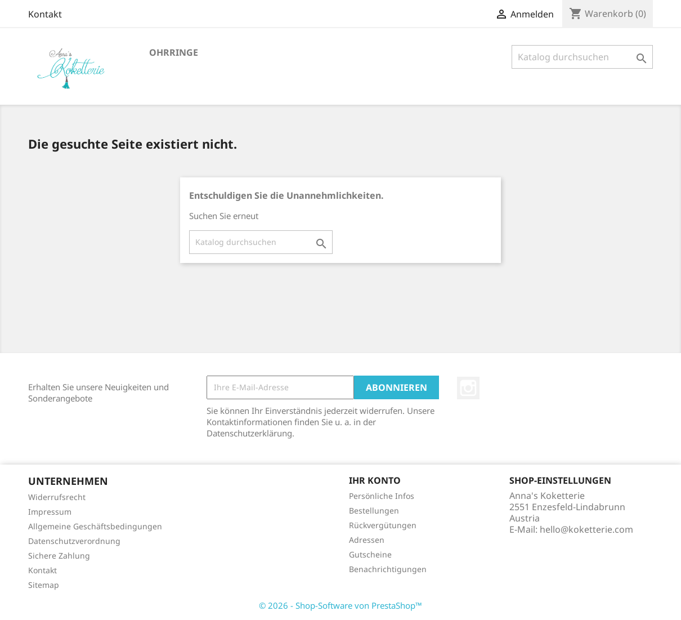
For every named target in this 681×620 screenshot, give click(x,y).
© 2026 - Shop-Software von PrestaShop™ (340, 605)
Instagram (468, 388)
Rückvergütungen (382, 525)
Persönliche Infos (381, 495)
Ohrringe (173, 52)
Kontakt (45, 14)
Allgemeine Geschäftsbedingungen (95, 526)
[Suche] (582, 57)
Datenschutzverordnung (74, 541)
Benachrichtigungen (388, 569)
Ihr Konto (375, 480)
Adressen (366, 539)
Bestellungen (374, 510)
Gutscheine (370, 554)
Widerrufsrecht (57, 497)
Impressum (49, 511)
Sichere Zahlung (59, 555)
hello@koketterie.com (586, 529)
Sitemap (43, 584)
